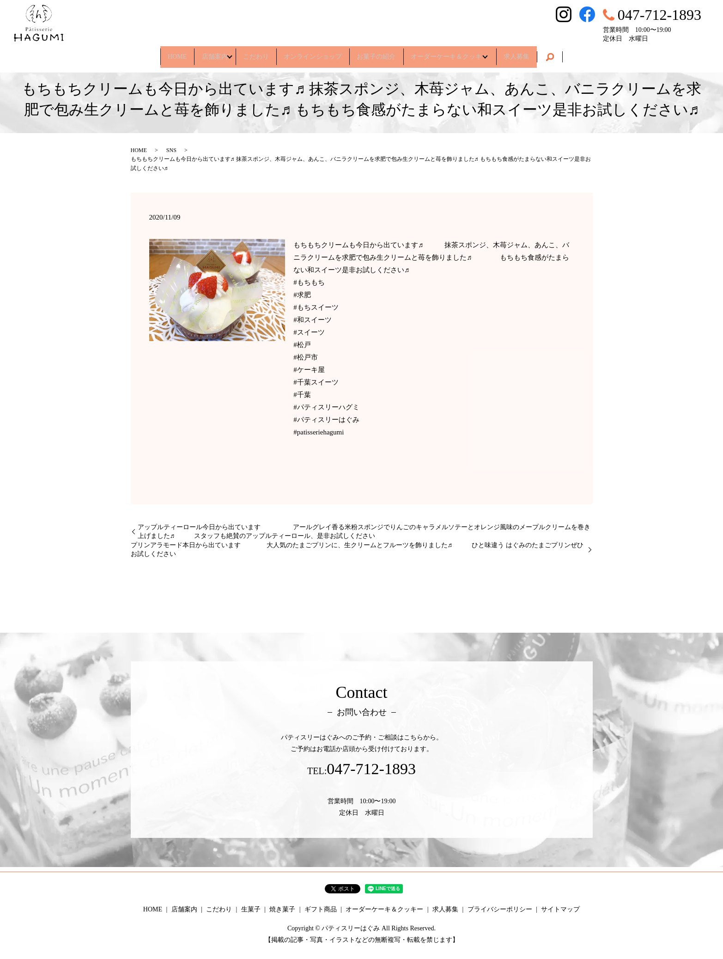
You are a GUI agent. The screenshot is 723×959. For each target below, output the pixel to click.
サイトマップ (560, 909)
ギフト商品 (320, 909)
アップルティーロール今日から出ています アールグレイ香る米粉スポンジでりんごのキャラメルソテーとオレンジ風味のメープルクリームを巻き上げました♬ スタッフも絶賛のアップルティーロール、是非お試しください (364, 532)
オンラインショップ (313, 52)
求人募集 (539, 52)
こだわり (249, 52)
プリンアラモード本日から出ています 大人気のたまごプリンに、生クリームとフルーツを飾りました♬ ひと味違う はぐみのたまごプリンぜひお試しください (357, 550)
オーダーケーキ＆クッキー (463, 52)
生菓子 (251, 909)
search (576, 54)
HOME (154, 52)
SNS (171, 150)
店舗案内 (199, 52)
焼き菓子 (282, 909)
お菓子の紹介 (383, 52)
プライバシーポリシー (500, 909)
